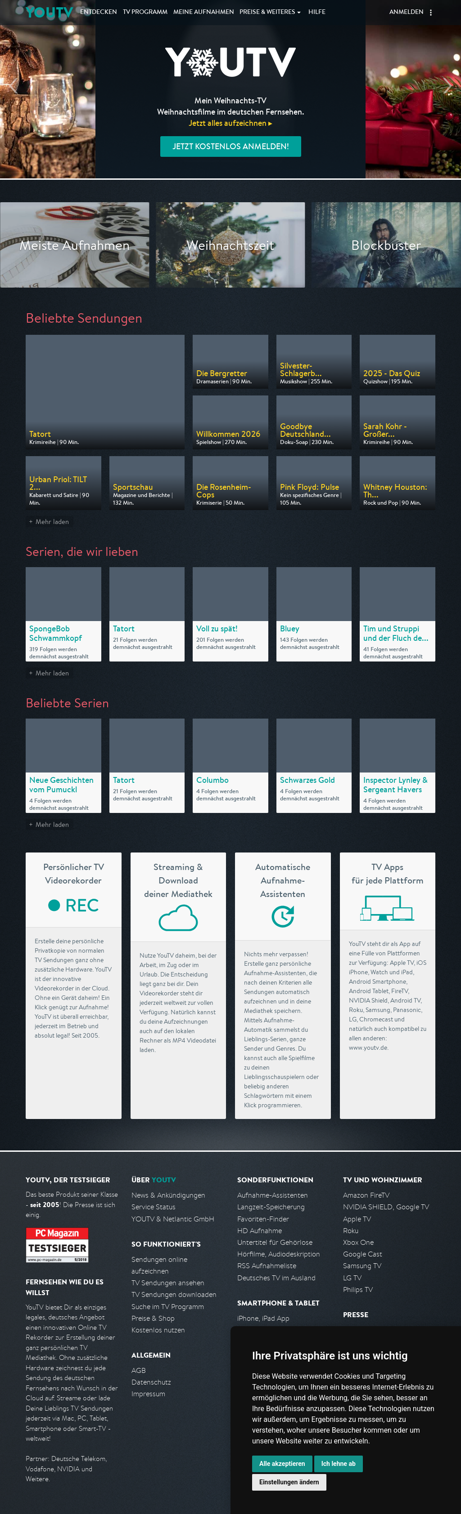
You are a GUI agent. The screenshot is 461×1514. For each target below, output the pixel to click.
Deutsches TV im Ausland (276, 1278)
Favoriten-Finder (263, 1219)
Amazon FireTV (366, 1195)
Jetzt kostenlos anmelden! (230, 146)
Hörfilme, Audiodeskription (278, 1254)
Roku (350, 1230)
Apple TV (357, 1219)
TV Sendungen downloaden (174, 1294)
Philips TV (358, 1289)
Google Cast (362, 1254)
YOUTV (49, 12)
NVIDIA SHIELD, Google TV (386, 1207)
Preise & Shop (153, 1318)
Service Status (153, 1207)
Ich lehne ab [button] (338, 1463)
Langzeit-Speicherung (271, 1207)
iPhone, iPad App (263, 1318)
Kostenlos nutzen (158, 1330)
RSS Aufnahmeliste (266, 1265)
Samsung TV (362, 1265)
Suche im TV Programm (167, 1306)
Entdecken (98, 12)
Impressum (148, 1394)
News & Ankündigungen (168, 1195)
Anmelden (406, 12)
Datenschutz (151, 1382)
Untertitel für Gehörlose (274, 1242)
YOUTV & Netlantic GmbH (172, 1219)
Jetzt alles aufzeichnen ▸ (230, 123)
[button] (430, 12)
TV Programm (145, 12)
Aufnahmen (203, 12)
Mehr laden (52, 521)
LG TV (352, 1278)
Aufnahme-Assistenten (272, 1195)
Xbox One (358, 1242)
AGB (138, 1370)
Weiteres (267, 12)
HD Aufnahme (259, 1230)
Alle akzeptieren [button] (282, 1463)
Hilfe (316, 12)
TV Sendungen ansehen (167, 1283)
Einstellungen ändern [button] (289, 1482)
